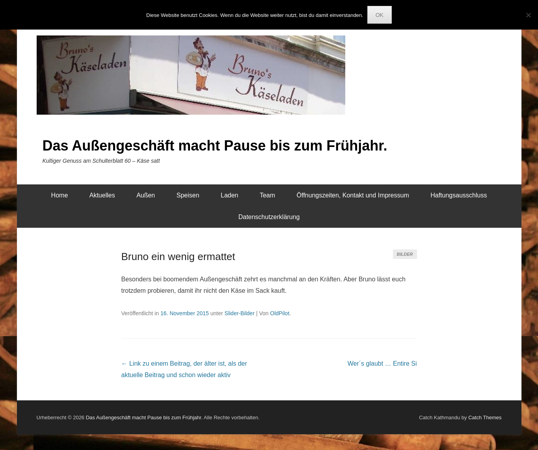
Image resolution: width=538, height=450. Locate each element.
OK (379, 15)
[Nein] (528, 15)
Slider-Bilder (240, 313)
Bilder (405, 254)
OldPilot (279, 313)
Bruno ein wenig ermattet (178, 256)
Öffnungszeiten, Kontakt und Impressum (353, 195)
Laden (229, 195)
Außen (145, 195)
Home (59, 195)
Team (267, 195)
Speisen (188, 195)
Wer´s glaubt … (382, 363)
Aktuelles (102, 195)
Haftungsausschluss (458, 195)
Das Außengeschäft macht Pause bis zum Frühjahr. (215, 146)
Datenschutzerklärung (269, 217)
